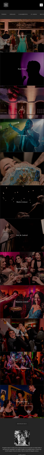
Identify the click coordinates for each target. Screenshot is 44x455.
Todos (4, 14)
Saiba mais (22, 449)
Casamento (23, 14)
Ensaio (12, 14)
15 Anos (34, 14)
